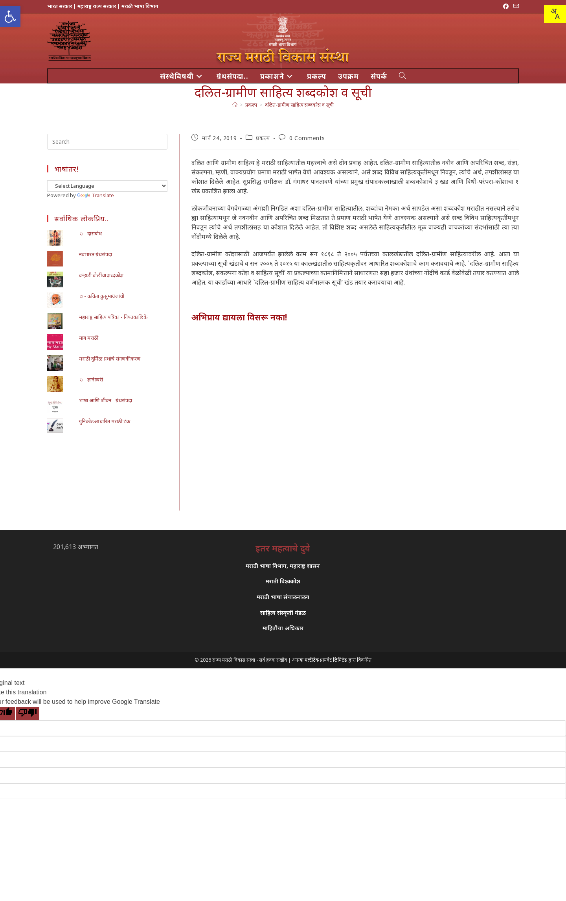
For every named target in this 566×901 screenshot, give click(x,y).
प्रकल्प (263, 138)
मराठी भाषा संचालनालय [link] (283, 597)
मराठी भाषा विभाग (139, 6)
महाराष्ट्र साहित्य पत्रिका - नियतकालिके (113, 316)
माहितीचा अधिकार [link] (283, 628)
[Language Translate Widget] (107, 186)
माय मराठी (88, 337)
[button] (10, 16)
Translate (95, 195)
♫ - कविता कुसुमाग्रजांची (101, 296)
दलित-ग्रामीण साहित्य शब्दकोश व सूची (299, 104)
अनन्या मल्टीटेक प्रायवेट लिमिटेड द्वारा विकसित (331, 660)
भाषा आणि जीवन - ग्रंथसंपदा (105, 400)
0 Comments (307, 138)
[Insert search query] (107, 142)
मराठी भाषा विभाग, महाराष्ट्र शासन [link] (283, 566)
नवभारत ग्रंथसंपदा (95, 254)
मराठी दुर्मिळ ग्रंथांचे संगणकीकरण (109, 358)
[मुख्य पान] (234, 104)
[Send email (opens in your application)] (515, 6)
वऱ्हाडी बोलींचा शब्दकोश (101, 275)
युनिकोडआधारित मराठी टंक (104, 421)
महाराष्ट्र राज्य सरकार (96, 6)
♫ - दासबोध (90, 233)
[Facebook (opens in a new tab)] (506, 6)
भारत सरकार (59, 6)
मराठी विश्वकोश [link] (283, 581)
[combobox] (555, 13)
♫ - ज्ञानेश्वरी (91, 379)
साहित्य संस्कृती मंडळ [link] (283, 612)
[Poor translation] (27, 713)
